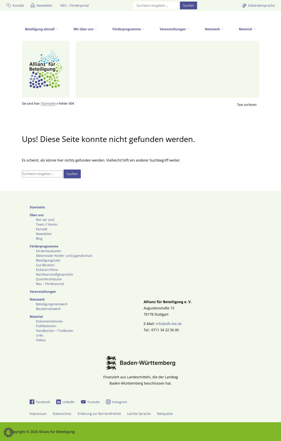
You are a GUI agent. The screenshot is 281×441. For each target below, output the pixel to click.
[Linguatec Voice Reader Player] (243, 105)
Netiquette (165, 414)
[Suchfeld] (156, 5)
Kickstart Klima (47, 270)
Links (39, 335)
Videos (41, 340)
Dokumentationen (49, 321)
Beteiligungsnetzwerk (51, 304)
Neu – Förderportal (50, 284)
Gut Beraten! (45, 265)
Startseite (48, 103)
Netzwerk (37, 299)
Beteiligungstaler (48, 260)
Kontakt (41, 229)
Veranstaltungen (43, 291)
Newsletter (44, 234)
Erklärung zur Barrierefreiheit (99, 414)
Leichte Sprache (139, 414)
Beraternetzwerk (48, 309)
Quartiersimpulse (49, 279)
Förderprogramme (44, 246)
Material (36, 316)
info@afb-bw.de (169, 323)
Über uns (37, 215)
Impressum (38, 414)
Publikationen (46, 326)
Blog (39, 238)
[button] (8, 432)
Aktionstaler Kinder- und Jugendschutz (64, 256)
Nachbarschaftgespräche (54, 274)
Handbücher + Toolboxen (54, 331)
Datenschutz (62, 414)
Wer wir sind (45, 220)
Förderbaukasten (48, 251)
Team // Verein (47, 224)
